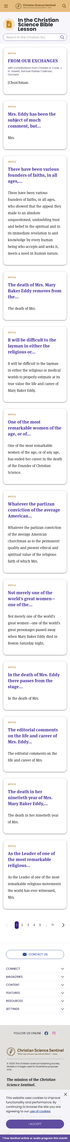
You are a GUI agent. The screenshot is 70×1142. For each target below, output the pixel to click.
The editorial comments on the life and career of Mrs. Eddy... (33, 736)
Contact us (35, 954)
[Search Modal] (64, 6)
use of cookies (40, 1111)
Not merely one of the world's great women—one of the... (31, 599)
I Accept (35, 1124)
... (46, 925)
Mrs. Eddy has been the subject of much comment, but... (32, 120)
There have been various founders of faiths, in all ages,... (33, 175)
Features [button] (13, 993)
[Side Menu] (5, 6)
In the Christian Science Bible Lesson (38, 24)
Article (12, 53)
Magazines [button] (14, 977)
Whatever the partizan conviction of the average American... (34, 510)
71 (52, 925)
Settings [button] (12, 1009)
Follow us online (27, 1033)
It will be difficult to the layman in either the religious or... (32, 346)
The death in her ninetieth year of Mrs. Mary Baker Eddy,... (30, 797)
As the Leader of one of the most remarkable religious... (31, 859)
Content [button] (13, 985)
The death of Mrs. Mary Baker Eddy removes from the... (34, 291)
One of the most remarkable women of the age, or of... (34, 428)
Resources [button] (14, 1001)
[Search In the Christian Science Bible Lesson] (35, 37)
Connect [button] (13, 969)
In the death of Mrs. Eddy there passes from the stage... (34, 681)
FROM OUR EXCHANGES (33, 61)
